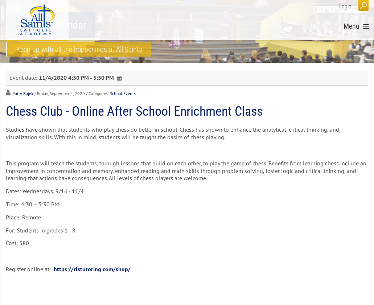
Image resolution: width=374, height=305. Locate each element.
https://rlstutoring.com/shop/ (92, 269)
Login (345, 6)
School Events (123, 93)
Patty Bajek (22, 93)
